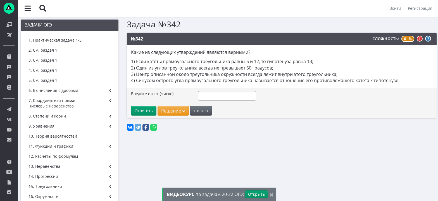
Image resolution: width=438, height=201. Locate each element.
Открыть (256, 194)
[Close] (271, 194)
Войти (395, 8)
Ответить (144, 110)
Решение (173, 111)
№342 (137, 39)
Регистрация (420, 8)
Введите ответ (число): (153, 93)
